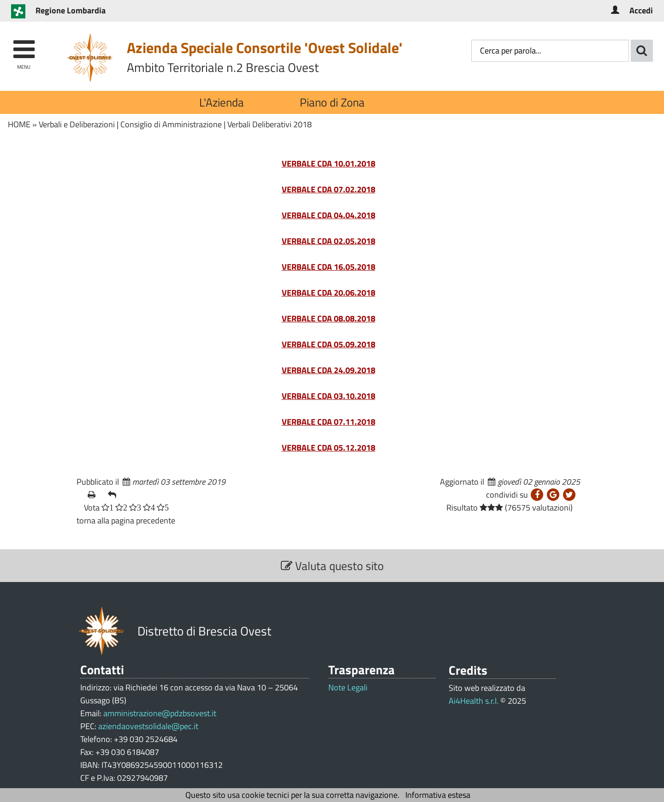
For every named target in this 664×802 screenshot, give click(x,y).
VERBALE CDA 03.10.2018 (328, 396)
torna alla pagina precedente (126, 520)
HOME (19, 124)
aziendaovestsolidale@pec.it (148, 726)
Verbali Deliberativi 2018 (269, 124)
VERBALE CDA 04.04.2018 (328, 215)
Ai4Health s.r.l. (473, 701)
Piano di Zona (332, 102)
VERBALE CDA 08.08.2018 (328, 318)
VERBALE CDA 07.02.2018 (328, 189)
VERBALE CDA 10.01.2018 (328, 163)
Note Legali (348, 688)
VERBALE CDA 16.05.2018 (328, 267)
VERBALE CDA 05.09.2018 (328, 344)
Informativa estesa (437, 795)
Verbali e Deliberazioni (77, 124)
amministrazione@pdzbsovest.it (159, 713)
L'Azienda (221, 102)
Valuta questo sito (332, 566)
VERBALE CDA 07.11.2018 (328, 422)
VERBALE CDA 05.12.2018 (328, 447)
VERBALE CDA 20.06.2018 (328, 292)
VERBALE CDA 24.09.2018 (328, 370)
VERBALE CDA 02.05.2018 (328, 241)
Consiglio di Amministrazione (171, 124)
